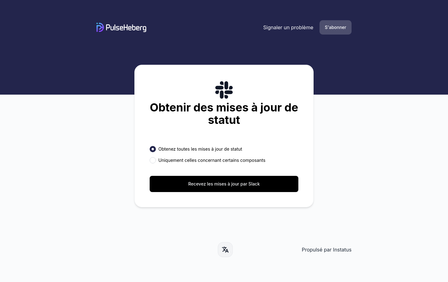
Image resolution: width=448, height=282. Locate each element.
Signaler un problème (288, 27)
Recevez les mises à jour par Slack (224, 183)
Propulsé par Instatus (327, 250)
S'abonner (335, 27)
